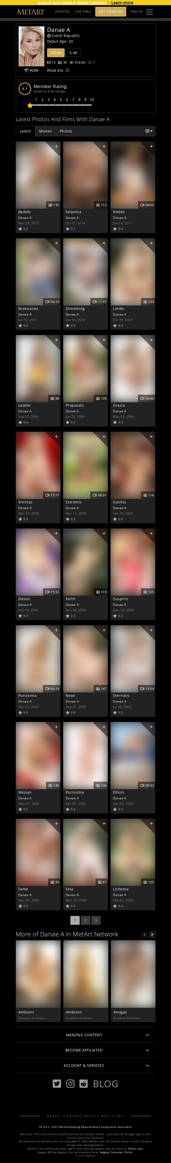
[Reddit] (83, 1083)
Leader (24, 405)
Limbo (118, 308)
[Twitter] (57, 1083)
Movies (45, 131)
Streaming (75, 308)
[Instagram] (70, 1083)
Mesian (25, 792)
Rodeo (119, 211)
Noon (71, 695)
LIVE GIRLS (83, 11)
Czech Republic (63, 35)
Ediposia (73, 211)
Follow (55, 52)
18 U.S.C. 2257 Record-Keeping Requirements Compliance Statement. (85, 1127)
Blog (105, 1083)
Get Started (110, 11)
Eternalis (121, 695)
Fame (23, 888)
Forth (71, 598)
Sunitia (119, 502)
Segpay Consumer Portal (116, 1152)
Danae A (25, 217)
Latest (25, 131)
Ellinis (118, 792)
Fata (69, 888)
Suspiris (120, 598)
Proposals (75, 405)
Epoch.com (135, 1148)
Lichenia (121, 888)
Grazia (119, 405)
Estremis (74, 502)
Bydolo (24, 211)
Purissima (27, 695)
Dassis (24, 598)
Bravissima (28, 308)
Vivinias (25, 502)
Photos (66, 131)
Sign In (136, 11)
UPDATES (62, 11)
